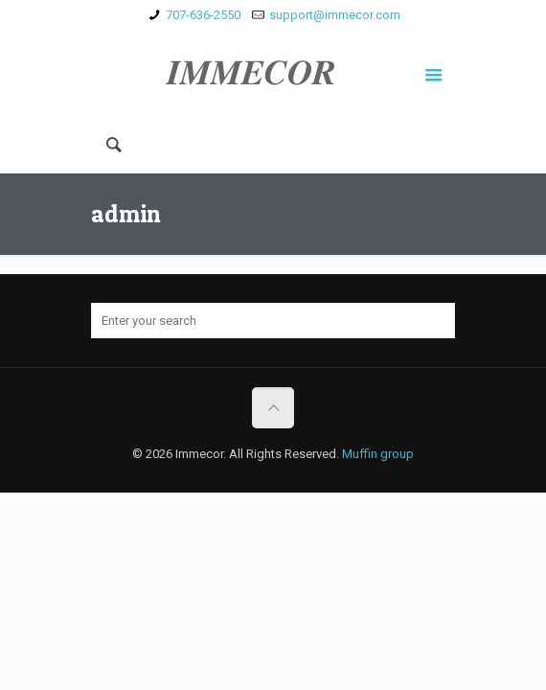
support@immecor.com (334, 15)
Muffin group (378, 454)
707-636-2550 (203, 15)
